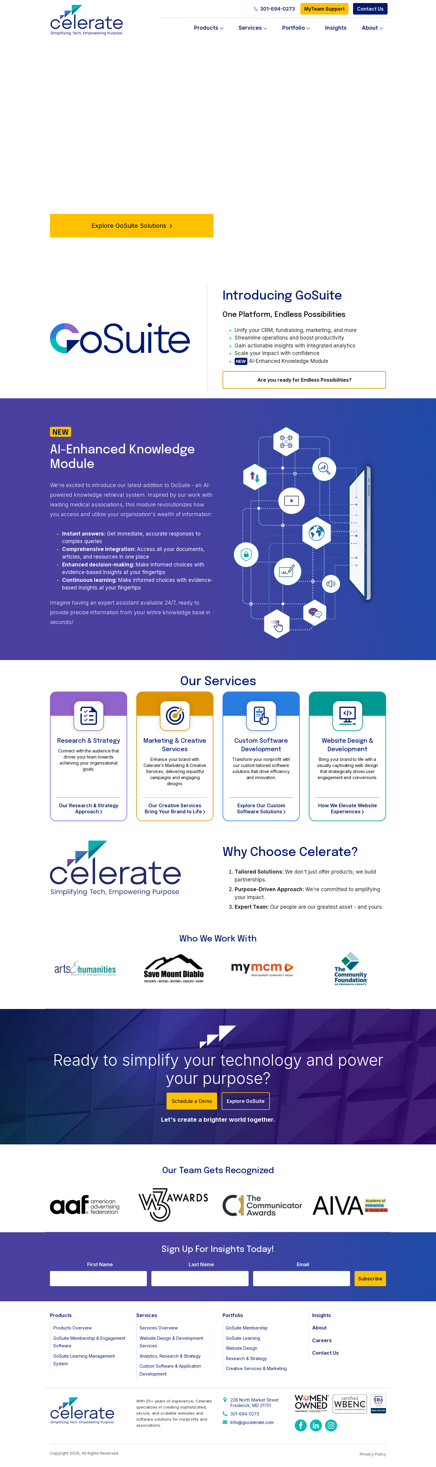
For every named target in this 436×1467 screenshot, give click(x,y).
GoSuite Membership (247, 1327)
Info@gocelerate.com (252, 1422)
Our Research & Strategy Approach (88, 808)
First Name (100, 1264)
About (370, 28)
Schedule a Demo (191, 1101)
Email (303, 1264)
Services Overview (159, 1327)
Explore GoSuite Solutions (131, 225)
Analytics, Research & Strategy (170, 1356)
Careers (322, 1340)
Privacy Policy (373, 1454)
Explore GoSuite (246, 1101)
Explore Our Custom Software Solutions (261, 808)
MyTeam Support (324, 9)
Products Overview (72, 1327)
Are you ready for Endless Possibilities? (304, 380)
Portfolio (293, 28)
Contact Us (370, 9)
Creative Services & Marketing (256, 1368)
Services (250, 28)
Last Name (201, 1264)
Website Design (241, 1348)
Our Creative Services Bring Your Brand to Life (175, 808)
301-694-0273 (274, 9)
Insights (336, 28)
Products (206, 28)
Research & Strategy (88, 741)
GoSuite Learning (243, 1338)
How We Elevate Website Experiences (347, 808)
